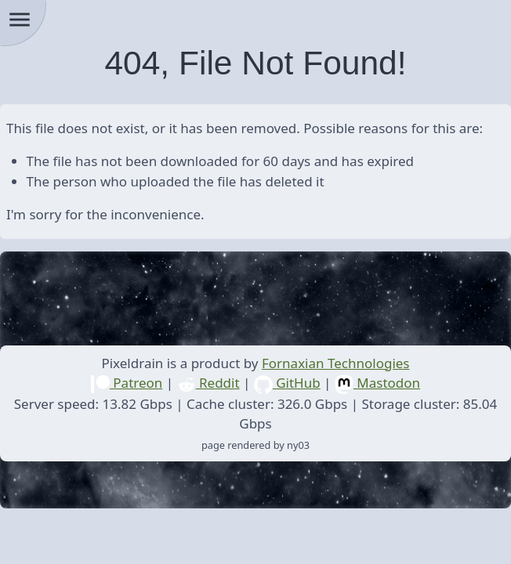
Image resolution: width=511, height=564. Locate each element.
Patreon (126, 383)
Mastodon (377, 383)
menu (19, 19)
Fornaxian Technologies (336, 363)
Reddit (208, 383)
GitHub (287, 383)
